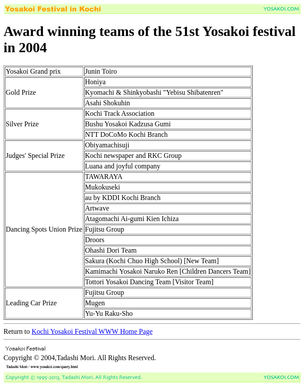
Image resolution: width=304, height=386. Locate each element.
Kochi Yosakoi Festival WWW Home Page (92, 331)
